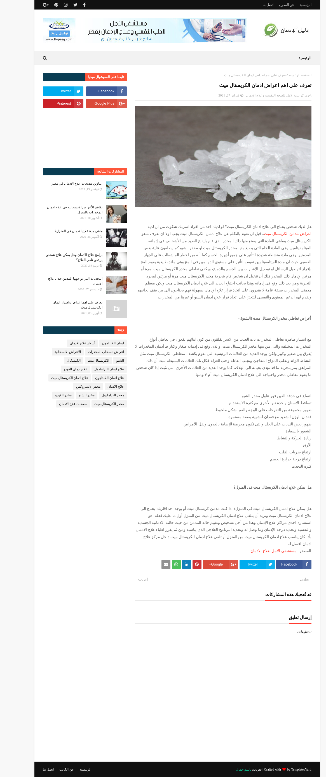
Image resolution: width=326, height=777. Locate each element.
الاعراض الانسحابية (54, 352)
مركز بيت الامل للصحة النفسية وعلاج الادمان (263, 95)
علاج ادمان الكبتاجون (95, 378)
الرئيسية (291, 5)
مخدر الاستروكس (74, 386)
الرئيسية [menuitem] (291, 58)
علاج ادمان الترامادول (95, 369)
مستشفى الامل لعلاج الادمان (260, 551)
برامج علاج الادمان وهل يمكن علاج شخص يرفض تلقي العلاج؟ (60, 257)
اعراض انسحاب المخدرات (92, 352)
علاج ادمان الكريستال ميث (55, 378)
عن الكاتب (52, 769)
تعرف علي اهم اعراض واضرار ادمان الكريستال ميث (63, 304)
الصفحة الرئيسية (286, 75)
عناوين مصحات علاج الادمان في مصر (62, 183)
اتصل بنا (253, 5)
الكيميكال (60, 360)
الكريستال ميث (84, 360)
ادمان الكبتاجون (99, 343)
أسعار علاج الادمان (68, 343)
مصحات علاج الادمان (59, 404)
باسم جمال (229, 769)
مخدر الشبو (73, 395)
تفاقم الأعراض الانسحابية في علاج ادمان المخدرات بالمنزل (60, 209)
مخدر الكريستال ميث (95, 404)
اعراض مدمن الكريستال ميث (273, 234)
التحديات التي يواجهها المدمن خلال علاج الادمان (61, 281)
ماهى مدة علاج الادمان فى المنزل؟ (64, 231)
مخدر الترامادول (99, 395)
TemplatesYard (287, 769)
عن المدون (272, 5)
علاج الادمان (101, 386)
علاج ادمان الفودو (61, 369)
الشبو (106, 360)
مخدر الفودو (49, 395)
